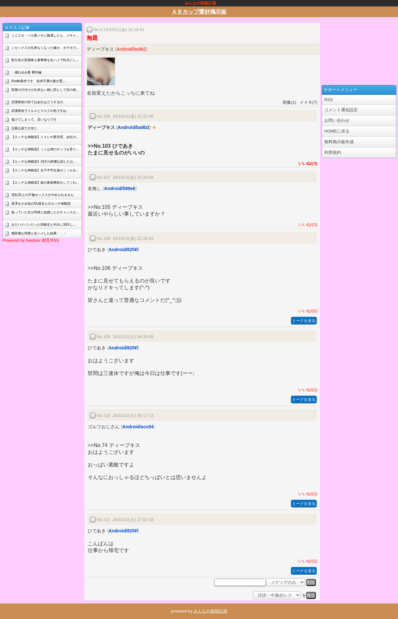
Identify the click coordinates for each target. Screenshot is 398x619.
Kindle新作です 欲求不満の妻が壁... (38, 81)
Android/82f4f (123, 249)
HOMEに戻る (336, 131)
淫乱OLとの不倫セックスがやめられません (42, 195)
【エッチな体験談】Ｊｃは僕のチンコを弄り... (45, 149)
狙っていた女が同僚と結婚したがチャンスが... (45, 212)
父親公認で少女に (24, 128)
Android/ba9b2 (131, 49)
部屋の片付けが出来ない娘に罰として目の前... (45, 89)
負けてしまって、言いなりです (34, 119)
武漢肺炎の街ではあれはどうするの (37, 102)
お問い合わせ (336, 120)
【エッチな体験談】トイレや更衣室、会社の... (45, 137)
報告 (311, 595)
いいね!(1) (306, 224)
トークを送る (303, 320)
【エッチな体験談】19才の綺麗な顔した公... (43, 161)
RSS (328, 99)
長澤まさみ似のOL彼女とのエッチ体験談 (41, 203)
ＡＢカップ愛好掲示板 (199, 12)
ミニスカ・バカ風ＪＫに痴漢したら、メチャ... (45, 35)
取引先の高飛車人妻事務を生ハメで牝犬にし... (45, 60)
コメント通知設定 (341, 109)
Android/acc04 (137, 426)
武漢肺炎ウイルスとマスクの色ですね (38, 110)
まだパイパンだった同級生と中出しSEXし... (43, 224)
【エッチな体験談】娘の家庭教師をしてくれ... (45, 182)
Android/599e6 (119, 188)
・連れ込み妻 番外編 (26, 72)
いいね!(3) (306, 163)
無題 (92, 38)
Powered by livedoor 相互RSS (31, 240)
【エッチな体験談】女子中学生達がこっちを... (45, 170)
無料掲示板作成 (339, 141)
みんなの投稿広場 (210, 611)
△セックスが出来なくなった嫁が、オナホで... (45, 47)
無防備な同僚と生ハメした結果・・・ (38, 233)
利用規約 (332, 152)
